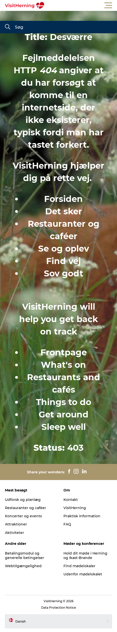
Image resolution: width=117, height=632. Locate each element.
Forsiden (63, 199)
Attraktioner (16, 524)
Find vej (63, 261)
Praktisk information (81, 516)
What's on (63, 365)
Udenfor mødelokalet (82, 574)
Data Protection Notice (58, 607)
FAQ (67, 524)
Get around (63, 414)
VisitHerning (74, 508)
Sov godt (63, 273)
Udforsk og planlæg (23, 499)
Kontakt (70, 499)
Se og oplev (63, 248)
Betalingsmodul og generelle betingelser (24, 555)
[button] (81, 5)
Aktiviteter (14, 532)
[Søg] (7, 27)
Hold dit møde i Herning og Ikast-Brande (85, 555)
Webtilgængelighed (23, 566)
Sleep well (63, 427)
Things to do (63, 402)
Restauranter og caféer (25, 508)
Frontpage (63, 352)
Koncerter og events (23, 516)
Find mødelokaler (79, 566)
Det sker (63, 211)
